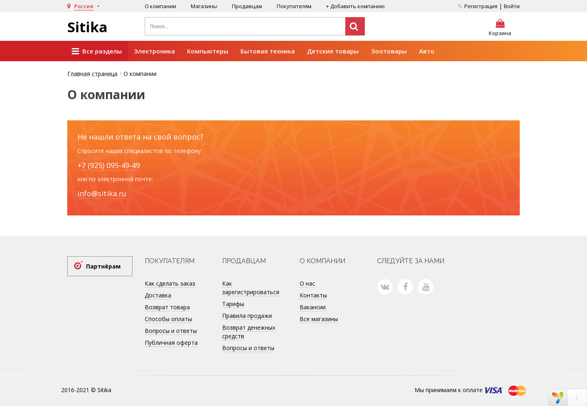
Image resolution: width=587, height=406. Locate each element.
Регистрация (477, 6)
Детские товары (333, 51)
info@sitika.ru (101, 193)
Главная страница (92, 74)
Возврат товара (167, 307)
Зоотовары (389, 51)
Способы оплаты (168, 319)
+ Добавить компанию (355, 6)
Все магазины (319, 319)
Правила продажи (247, 315)
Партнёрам (103, 266)
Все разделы (97, 51)
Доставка (158, 295)
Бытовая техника (268, 51)
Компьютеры (207, 51)
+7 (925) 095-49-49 (108, 165)
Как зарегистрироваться (250, 288)
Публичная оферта (171, 342)
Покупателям (294, 6)
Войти (512, 6)
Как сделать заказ (170, 283)
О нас (307, 283)
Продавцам (247, 6)
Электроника (154, 51)
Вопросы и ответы (171, 331)
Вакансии (313, 307)
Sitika (87, 27)
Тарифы (233, 304)
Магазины (204, 6)
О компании (160, 6)
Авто (427, 51)
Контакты (313, 295)
